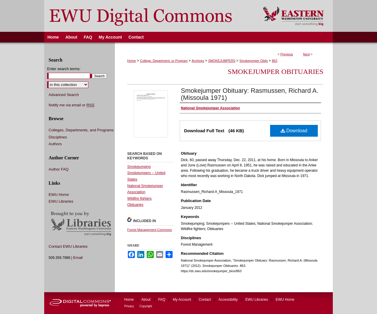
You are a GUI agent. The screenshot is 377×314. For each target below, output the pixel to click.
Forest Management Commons (149, 230)
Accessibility (229, 300)
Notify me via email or (71, 105)
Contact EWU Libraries (68, 246)
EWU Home (59, 194)
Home (131, 60)
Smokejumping (139, 167)
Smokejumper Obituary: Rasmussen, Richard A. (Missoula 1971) (249, 94)
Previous (286, 54)
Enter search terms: (63, 69)
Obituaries (135, 205)
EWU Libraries (61, 201)
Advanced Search (64, 94)
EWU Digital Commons (149, 16)
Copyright (146, 306)
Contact (205, 300)
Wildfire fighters (139, 198)
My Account (182, 300)
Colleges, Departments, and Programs (81, 130)
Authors (55, 144)
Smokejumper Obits (253, 60)
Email (78, 257)
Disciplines (58, 137)
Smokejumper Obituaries (275, 71)
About (146, 300)
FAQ (162, 300)
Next (306, 54)
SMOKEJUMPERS (221, 60)
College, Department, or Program (164, 60)
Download (294, 130)
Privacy (129, 306)
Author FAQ (59, 169)
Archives (198, 60)
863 (274, 60)
